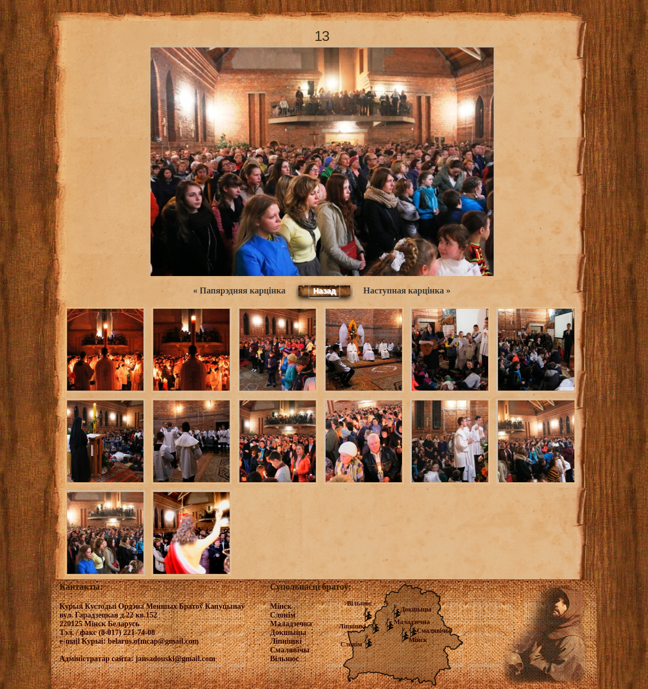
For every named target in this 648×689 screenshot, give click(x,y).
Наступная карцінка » (407, 290)
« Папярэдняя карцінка (239, 290)
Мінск (418, 640)
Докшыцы (415, 609)
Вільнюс (359, 603)
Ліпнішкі (352, 626)
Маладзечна (412, 622)
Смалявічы (434, 630)
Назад (324, 290)
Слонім (351, 644)
